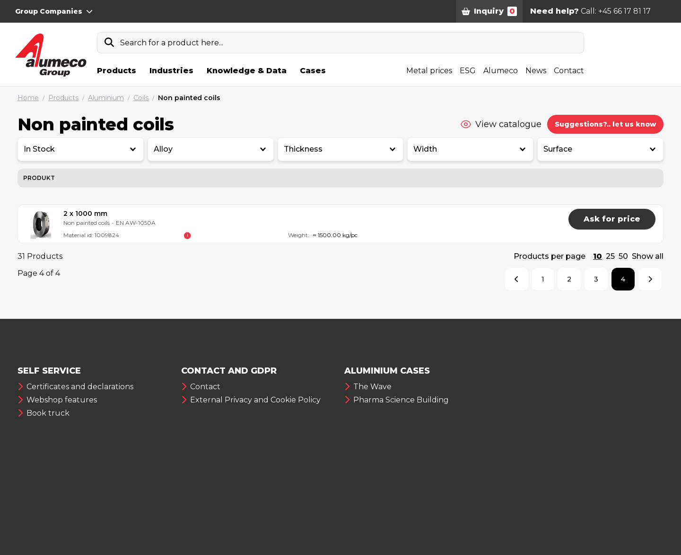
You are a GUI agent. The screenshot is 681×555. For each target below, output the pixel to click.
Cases (313, 70)
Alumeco (500, 70)
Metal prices (429, 70)
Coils (140, 98)
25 (610, 256)
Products (116, 70)
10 (597, 256)
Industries (171, 70)
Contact (569, 70)
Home (28, 98)
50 (623, 256)
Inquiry (489, 11)
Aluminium (106, 98)
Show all (648, 256)
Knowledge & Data (247, 70)
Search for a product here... (171, 42)
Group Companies (54, 11)
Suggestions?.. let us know (605, 124)
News (535, 70)
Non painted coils (189, 98)
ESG (468, 70)
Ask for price (612, 218)
